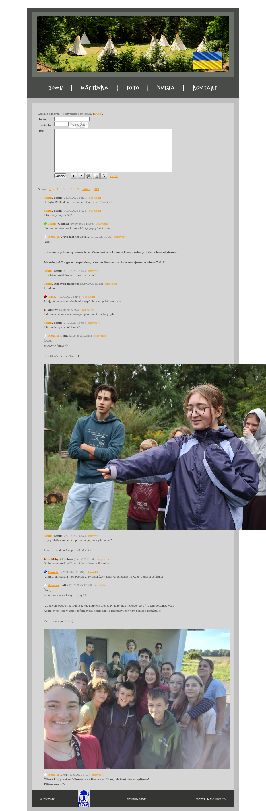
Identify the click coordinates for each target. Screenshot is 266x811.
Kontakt (211, 91)
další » (86, 189)
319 (96, 189)
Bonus (48, 197)
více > (114, 176)
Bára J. (53, 572)
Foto (130, 91)
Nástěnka (88, 91)
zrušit (97, 113)
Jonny (52, 223)
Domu (45, 91)
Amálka (53, 236)
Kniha (169, 91)
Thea (51, 296)
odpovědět (95, 197)
